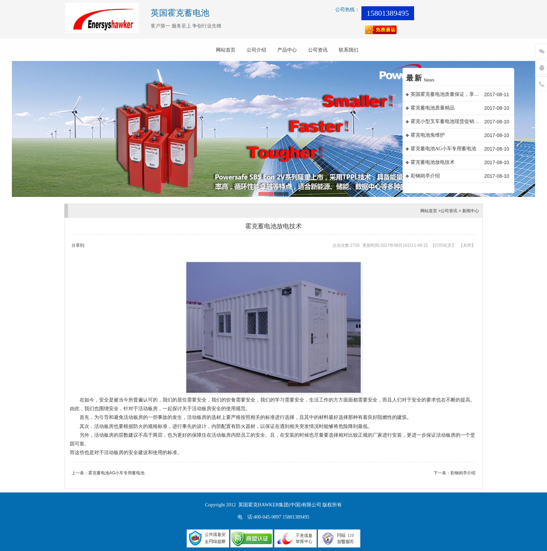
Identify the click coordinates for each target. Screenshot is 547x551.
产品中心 (287, 50)
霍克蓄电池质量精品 (433, 107)
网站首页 (225, 50)
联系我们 (348, 50)
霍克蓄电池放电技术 (433, 162)
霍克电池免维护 (428, 135)
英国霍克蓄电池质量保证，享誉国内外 (446, 94)
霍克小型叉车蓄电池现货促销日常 (446, 121)
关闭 (467, 245)
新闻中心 (470, 210)
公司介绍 (256, 50)
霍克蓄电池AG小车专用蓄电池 (443, 148)
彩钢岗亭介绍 (425, 175)
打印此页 (443, 245)
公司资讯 (318, 50)
